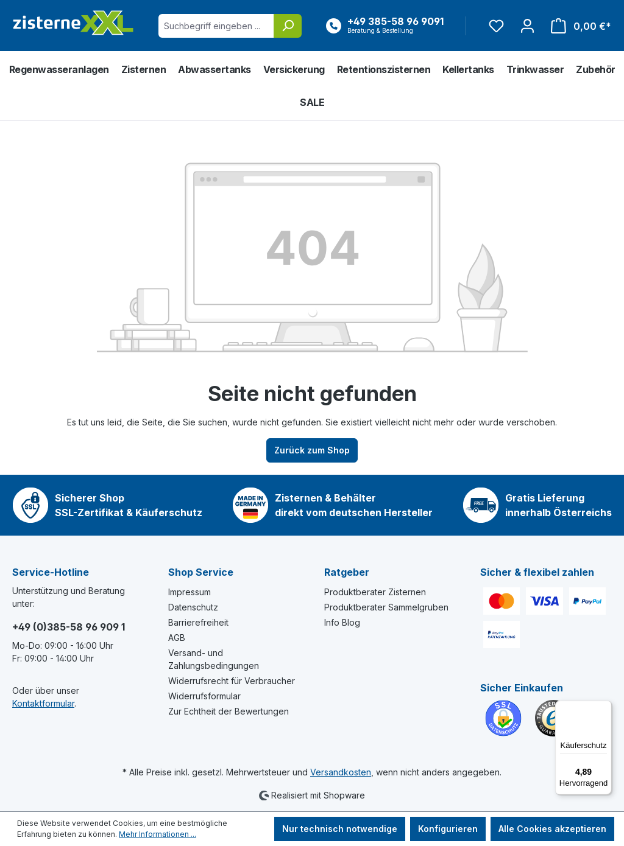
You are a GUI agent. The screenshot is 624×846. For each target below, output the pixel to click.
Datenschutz (193, 607)
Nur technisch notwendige (339, 828)
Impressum (189, 592)
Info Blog (342, 622)
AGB (176, 637)
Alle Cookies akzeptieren (552, 828)
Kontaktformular (43, 703)
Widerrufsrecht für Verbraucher (231, 681)
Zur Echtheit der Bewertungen (228, 711)
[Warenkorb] (577, 26)
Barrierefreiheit (198, 622)
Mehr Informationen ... (157, 834)
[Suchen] (288, 26)
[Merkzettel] (496, 26)
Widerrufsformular (204, 696)
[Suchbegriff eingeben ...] (216, 26)
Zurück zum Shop (312, 450)
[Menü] (604, 708)
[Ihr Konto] (527, 26)
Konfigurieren (448, 828)
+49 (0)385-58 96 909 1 (68, 627)
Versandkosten (340, 772)
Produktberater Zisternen (375, 592)
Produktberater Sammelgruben (386, 607)
